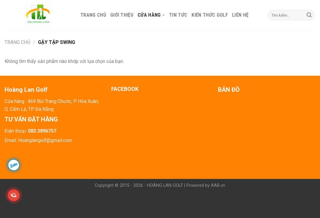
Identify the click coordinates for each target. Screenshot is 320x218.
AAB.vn (218, 185)
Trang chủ (93, 15)
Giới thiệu (121, 15)
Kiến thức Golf (210, 15)
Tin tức (178, 15)
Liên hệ (240, 15)
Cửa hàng (151, 15)
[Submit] (309, 15)
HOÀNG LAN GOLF (165, 185)
